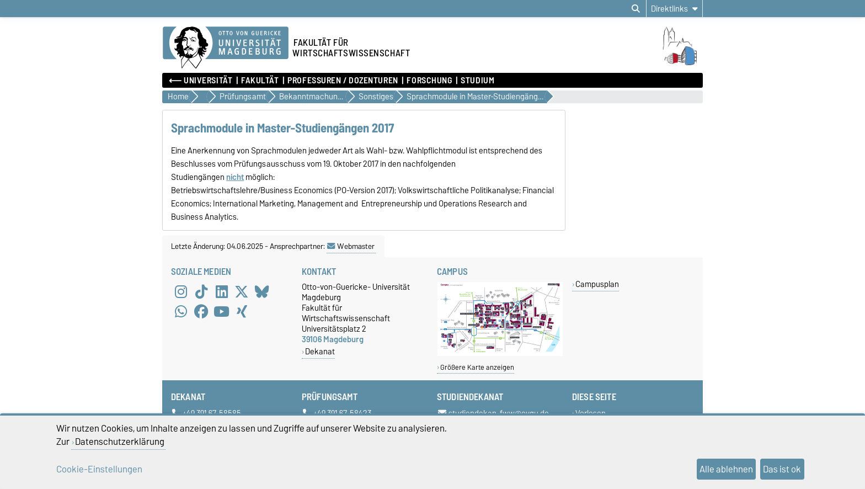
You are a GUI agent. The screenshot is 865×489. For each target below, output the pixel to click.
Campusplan (597, 284)
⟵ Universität (200, 80)
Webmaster (351, 246)
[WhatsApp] (181, 311)
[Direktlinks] (674, 8)
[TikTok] (201, 291)
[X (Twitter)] (242, 291)
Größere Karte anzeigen (477, 367)
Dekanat (320, 351)
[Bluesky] (262, 291)
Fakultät (260, 80)
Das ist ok (782, 469)
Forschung (429, 80)
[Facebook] (201, 311)
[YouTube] (222, 311)
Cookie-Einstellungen (99, 469)
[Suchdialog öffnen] (635, 8)
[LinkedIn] (222, 291)
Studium (477, 80)
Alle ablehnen (726, 469)
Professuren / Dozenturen (342, 80)
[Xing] (242, 311)
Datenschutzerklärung (119, 441)
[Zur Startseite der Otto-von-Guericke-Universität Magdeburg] (225, 48)
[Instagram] (181, 291)
